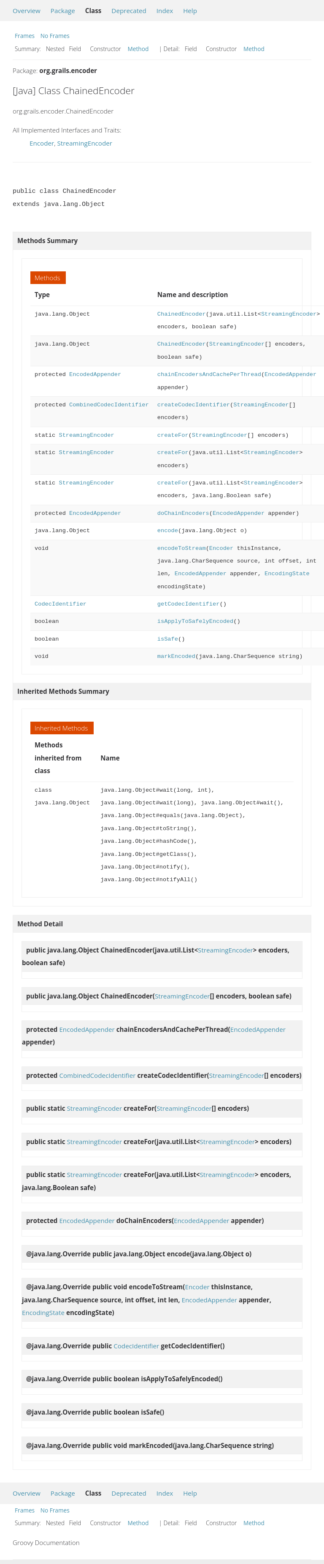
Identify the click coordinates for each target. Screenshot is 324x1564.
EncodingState (287, 574)
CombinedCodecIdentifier (109, 405)
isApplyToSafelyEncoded (195, 621)
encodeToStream (181, 548)
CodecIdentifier (60, 604)
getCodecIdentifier (188, 604)
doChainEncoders (183, 513)
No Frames (55, 36)
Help (190, 10)
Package (63, 10)
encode (167, 531)
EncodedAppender (95, 375)
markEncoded (176, 656)
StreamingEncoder (84, 143)
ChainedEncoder (181, 314)
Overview (26, 10)
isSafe (167, 639)
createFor (173, 435)
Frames (25, 36)
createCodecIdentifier (193, 405)
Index (165, 10)
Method (138, 49)
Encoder (42, 143)
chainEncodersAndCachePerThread (209, 375)
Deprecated (128, 10)
